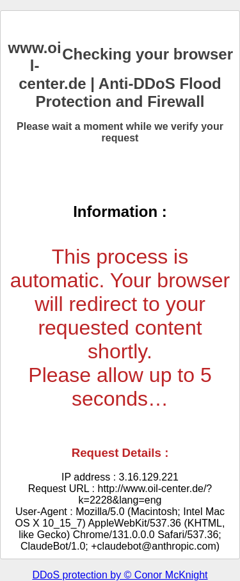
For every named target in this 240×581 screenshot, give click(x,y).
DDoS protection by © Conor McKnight (119, 574)
